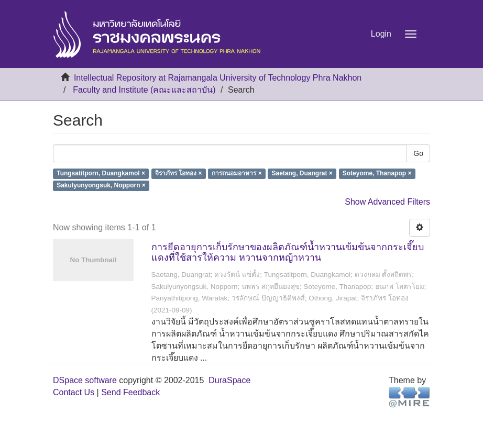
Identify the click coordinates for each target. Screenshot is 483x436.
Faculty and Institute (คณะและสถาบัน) (144, 89)
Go (418, 153)
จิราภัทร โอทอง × (178, 173)
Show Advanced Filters (387, 201)
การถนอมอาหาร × (236, 173)
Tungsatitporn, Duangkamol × (101, 173)
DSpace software (85, 380)
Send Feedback (130, 392)
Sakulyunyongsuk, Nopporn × (101, 185)
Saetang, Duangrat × (302, 173)
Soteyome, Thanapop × (377, 173)
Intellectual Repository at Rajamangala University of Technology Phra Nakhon (217, 77)
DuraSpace (229, 380)
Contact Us (73, 392)
